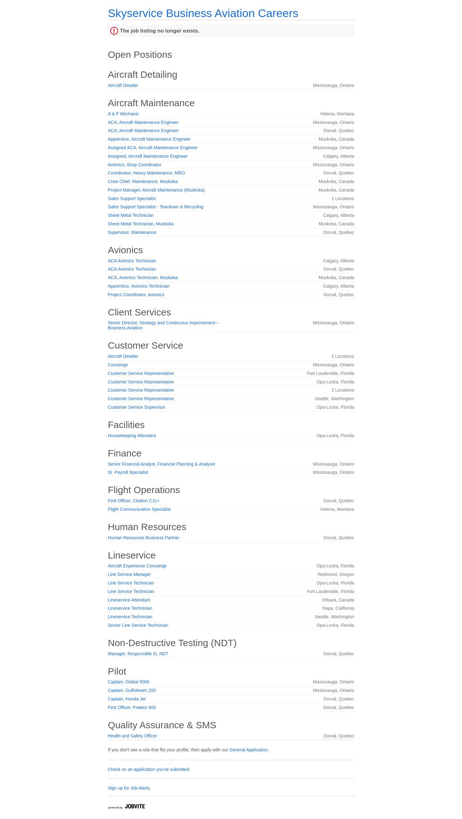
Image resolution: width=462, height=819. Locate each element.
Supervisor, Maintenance (132, 232)
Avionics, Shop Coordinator (134, 164)
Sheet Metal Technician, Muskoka (141, 223)
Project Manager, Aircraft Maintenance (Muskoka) (156, 190)
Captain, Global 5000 (129, 681)
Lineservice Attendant (129, 599)
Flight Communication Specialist (139, 509)
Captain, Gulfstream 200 (132, 690)
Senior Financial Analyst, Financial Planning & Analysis (161, 464)
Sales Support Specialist (132, 198)
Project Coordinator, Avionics (136, 294)
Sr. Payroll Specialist (128, 472)
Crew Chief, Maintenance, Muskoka (143, 181)
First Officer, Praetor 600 (132, 707)
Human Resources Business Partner (143, 537)
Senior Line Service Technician (138, 625)
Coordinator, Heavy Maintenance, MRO (146, 172)
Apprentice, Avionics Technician (139, 286)
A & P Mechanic (123, 113)
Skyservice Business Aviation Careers (203, 13)
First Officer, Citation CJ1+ (134, 500)
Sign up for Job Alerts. (129, 788)
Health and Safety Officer (132, 735)
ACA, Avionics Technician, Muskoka (143, 277)
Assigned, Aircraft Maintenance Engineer (148, 156)
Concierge (118, 364)
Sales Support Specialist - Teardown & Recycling (155, 206)
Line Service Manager (129, 574)
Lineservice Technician (130, 608)
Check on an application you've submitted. (149, 769)
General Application (248, 749)
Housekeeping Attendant (132, 435)
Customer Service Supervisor (136, 407)
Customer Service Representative (141, 373)
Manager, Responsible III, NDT (138, 653)
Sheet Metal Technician (131, 215)
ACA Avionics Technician (132, 260)
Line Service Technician (131, 582)
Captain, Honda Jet (127, 698)
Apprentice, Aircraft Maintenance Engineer (149, 139)
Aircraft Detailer (123, 85)
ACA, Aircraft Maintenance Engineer (143, 122)
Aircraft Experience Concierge (137, 565)
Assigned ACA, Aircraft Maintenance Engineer (153, 147)
